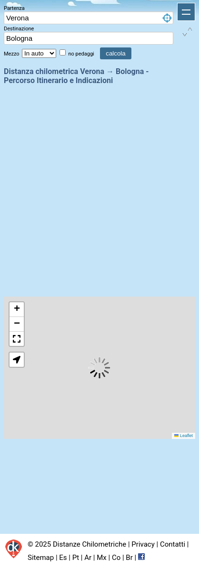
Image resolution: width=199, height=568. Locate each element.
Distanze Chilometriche (89, 544)
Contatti (172, 544)
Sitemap (41, 557)
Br (129, 557)
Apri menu (186, 12)
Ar (87, 557)
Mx (102, 557)
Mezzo (12, 54)
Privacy (142, 544)
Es (63, 557)
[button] (17, 309)
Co (116, 557)
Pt (75, 557)
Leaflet (183, 435)
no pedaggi (81, 54)
